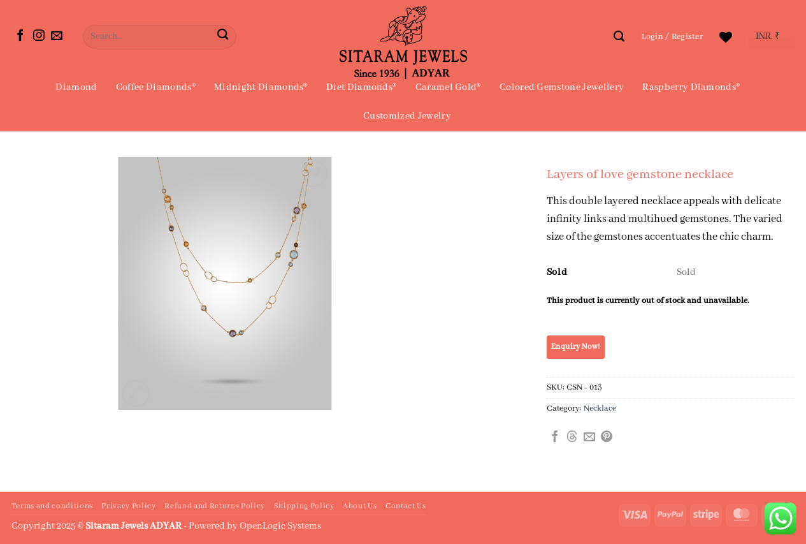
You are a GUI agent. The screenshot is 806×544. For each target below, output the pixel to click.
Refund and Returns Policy (214, 506)
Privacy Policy (128, 506)
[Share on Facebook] (555, 437)
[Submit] (222, 36)
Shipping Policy (304, 506)
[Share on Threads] (572, 437)
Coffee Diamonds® (156, 87)
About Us (360, 506)
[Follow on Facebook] (20, 36)
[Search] (619, 36)
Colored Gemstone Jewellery (562, 87)
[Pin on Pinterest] (606, 437)
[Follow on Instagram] (39, 36)
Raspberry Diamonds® (691, 87)
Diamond (76, 87)
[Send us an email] (56, 36)
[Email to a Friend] (589, 437)
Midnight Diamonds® (261, 87)
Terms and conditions (52, 506)
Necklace (600, 408)
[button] (672, 37)
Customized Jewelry (407, 116)
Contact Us (405, 506)
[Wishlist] (725, 37)
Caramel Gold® (448, 87)
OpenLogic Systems (280, 526)
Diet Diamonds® (361, 87)
